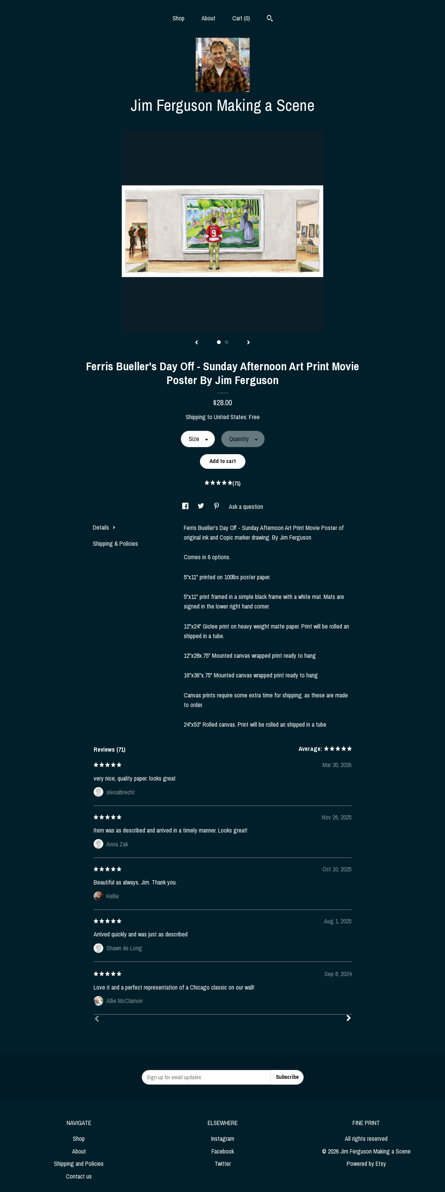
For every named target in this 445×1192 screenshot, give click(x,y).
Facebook (223, 1151)
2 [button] (226, 342)
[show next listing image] (248, 343)
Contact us (79, 1176)
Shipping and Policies (79, 1163)
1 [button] (219, 342)
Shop (179, 18)
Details (104, 527)
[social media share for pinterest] (217, 506)
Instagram (222, 1138)
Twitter (223, 1163)
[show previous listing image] (196, 343)
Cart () (241, 18)
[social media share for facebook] (186, 506)
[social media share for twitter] (202, 506)
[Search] (270, 19)
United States (230, 417)
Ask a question (246, 506)
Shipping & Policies (115, 543)
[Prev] (97, 1019)
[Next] (349, 1019)
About (208, 18)
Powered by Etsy (366, 1163)
